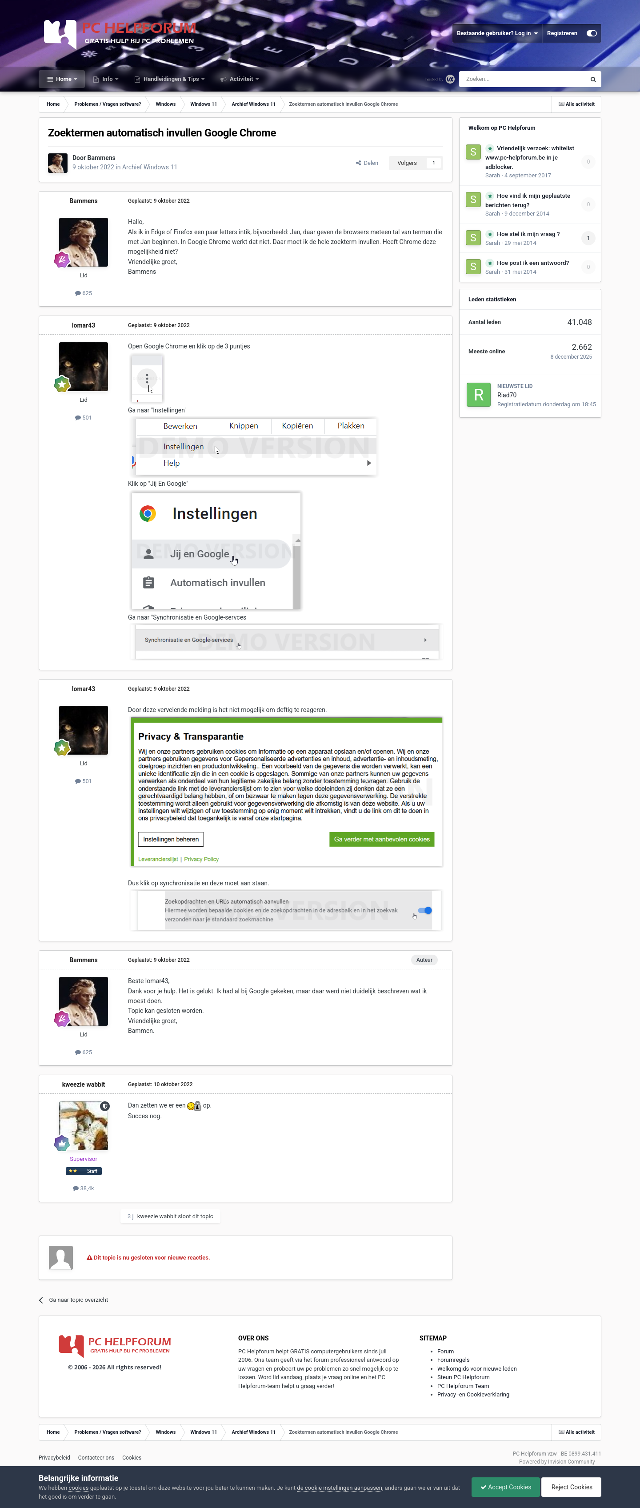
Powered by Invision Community (557, 1462)
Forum (445, 1351)
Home (64, 79)
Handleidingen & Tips (171, 79)
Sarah (492, 175)
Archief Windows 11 (149, 167)
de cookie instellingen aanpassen (339, 1487)
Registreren (562, 33)
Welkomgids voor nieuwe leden (477, 1368)
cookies (78, 1487)
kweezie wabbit (83, 1084)
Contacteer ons (96, 1458)
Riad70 (506, 395)
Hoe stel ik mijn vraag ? (528, 233)
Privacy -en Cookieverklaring (473, 1394)
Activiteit (241, 79)
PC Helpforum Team (463, 1386)
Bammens (102, 157)
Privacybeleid (54, 1458)
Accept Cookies (503, 1487)
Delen (367, 163)
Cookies (131, 1458)
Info (107, 79)
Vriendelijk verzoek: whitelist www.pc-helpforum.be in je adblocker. (529, 157)
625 (83, 293)
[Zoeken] (503, 79)
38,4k (83, 1188)
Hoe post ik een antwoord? (533, 262)
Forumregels (453, 1359)
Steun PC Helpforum (463, 1377)
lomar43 (83, 325)
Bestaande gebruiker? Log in (497, 33)
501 (83, 417)
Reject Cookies (570, 1487)
